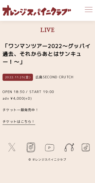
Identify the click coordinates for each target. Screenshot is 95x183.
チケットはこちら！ (19, 121)
